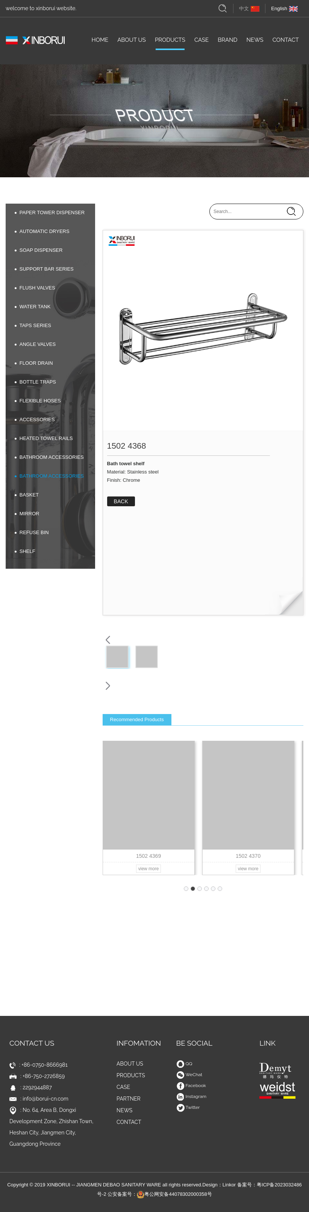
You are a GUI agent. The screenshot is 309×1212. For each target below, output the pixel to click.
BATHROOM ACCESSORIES (49, 457)
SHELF (25, 551)
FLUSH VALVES (35, 288)
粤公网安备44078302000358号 (174, 1194)
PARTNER (129, 1099)
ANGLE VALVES (35, 344)
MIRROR (27, 513)
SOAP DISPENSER (39, 250)
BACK (121, 501)
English (284, 8)
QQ (184, 1063)
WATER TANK (33, 306)
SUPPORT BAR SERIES (44, 269)
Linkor (229, 1185)
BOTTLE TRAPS (35, 382)
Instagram (191, 1096)
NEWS (254, 43)
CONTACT (286, 43)
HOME (100, 43)
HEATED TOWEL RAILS (44, 438)
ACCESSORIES (35, 419)
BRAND (227, 43)
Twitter (188, 1107)
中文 (249, 8)
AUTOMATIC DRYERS (42, 231)
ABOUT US (131, 43)
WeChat (189, 1074)
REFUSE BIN (32, 532)
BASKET (27, 495)
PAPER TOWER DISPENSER (50, 212)
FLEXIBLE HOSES (38, 400)
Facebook (191, 1085)
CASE (201, 43)
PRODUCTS (170, 43)
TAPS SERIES (33, 325)
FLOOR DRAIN (34, 363)
